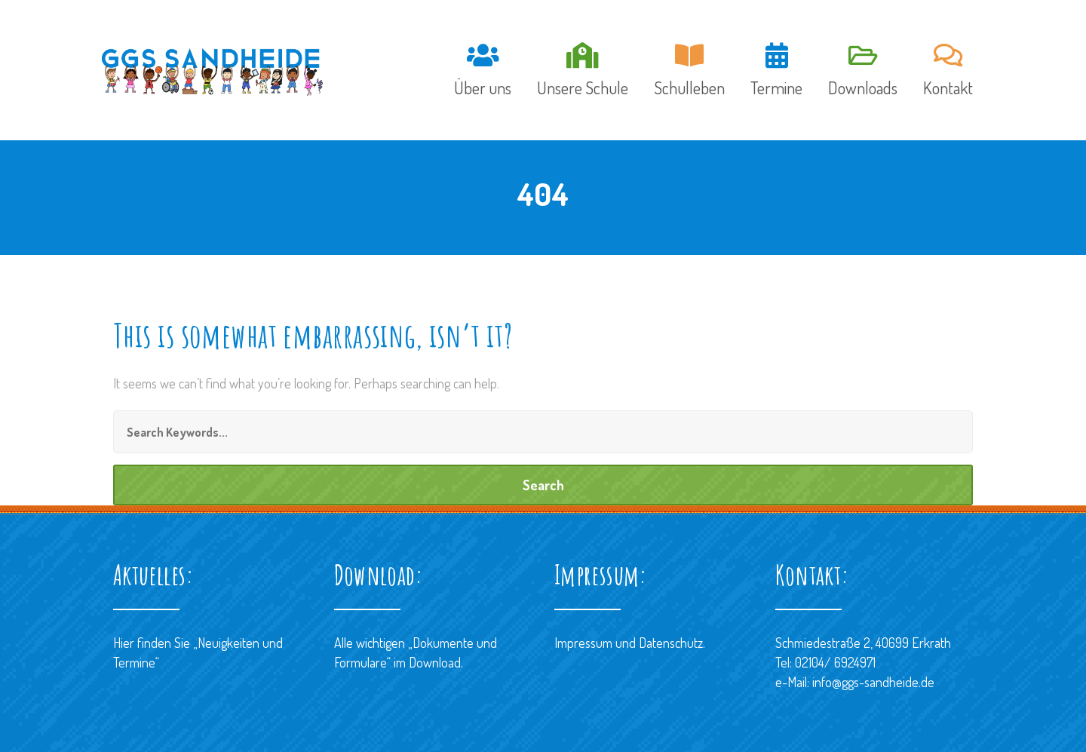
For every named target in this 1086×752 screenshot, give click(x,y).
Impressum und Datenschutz (628, 642)
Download (435, 662)
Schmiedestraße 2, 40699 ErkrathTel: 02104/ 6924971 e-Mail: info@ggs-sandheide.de (863, 662)
